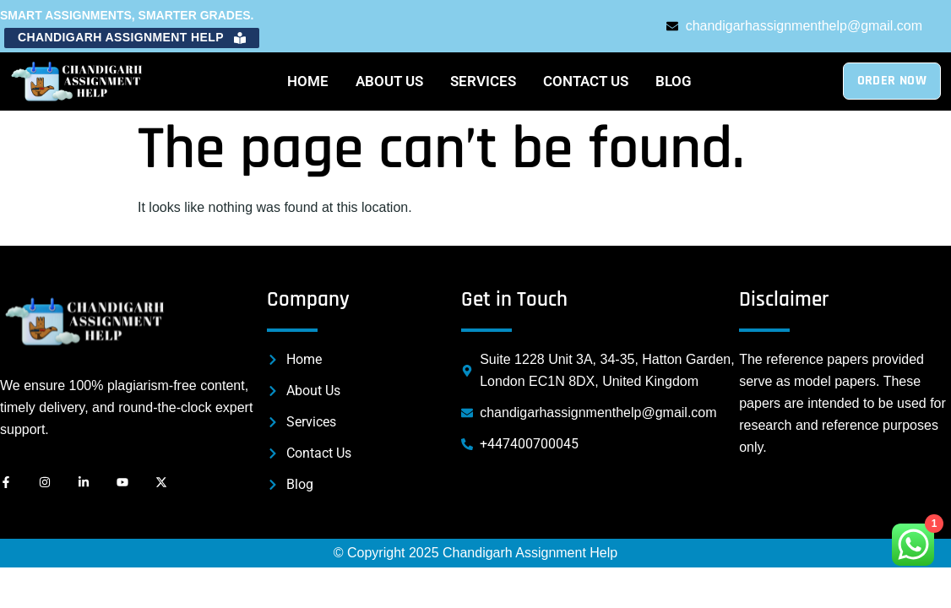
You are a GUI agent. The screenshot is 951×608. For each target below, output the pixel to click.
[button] (131, 38)
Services (483, 81)
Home (308, 81)
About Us (389, 81)
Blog (673, 81)
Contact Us (585, 81)
